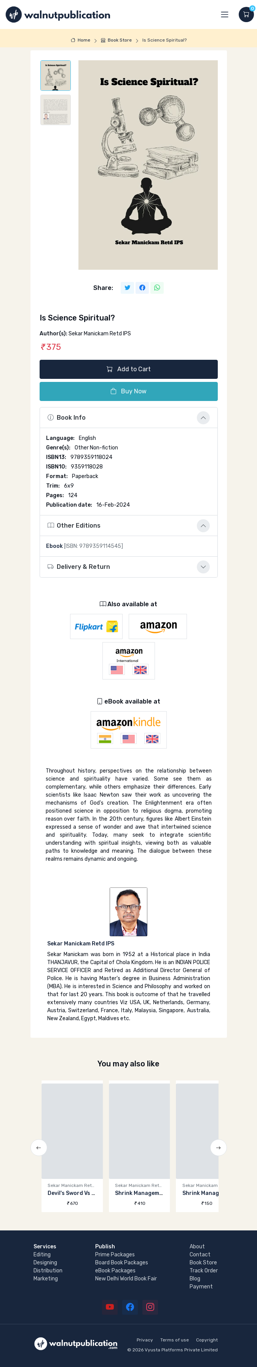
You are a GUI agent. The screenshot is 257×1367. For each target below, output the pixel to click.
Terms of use (174, 1340)
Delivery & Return (79, 566)
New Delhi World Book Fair (126, 1278)
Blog (195, 1278)
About (197, 1246)
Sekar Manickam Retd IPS (80, 943)
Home (80, 40)
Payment (201, 1286)
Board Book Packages (121, 1262)
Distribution (48, 1270)
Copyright (207, 1340)
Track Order (204, 1270)
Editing (42, 1254)
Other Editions (74, 525)
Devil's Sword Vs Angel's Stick (87, 1193)
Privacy (145, 1340)
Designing (45, 1262)
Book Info (67, 417)
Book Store (116, 40)
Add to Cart (129, 369)
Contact (200, 1254)
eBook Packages (115, 1270)
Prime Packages (115, 1254)
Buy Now (128, 391)
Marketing (46, 1278)
